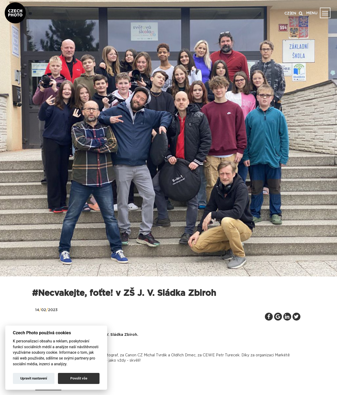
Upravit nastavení (33, 378)
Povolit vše (78, 378)
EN (293, 13)
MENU (312, 13)
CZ (287, 13)
